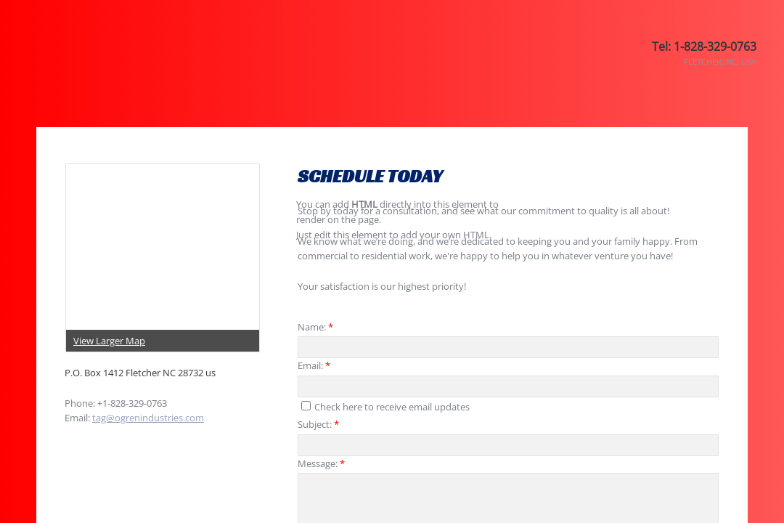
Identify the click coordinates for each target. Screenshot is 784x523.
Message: (321, 463)
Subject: (318, 424)
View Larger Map (109, 340)
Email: (314, 365)
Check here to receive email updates (385, 406)
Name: (315, 326)
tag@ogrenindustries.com (148, 417)
